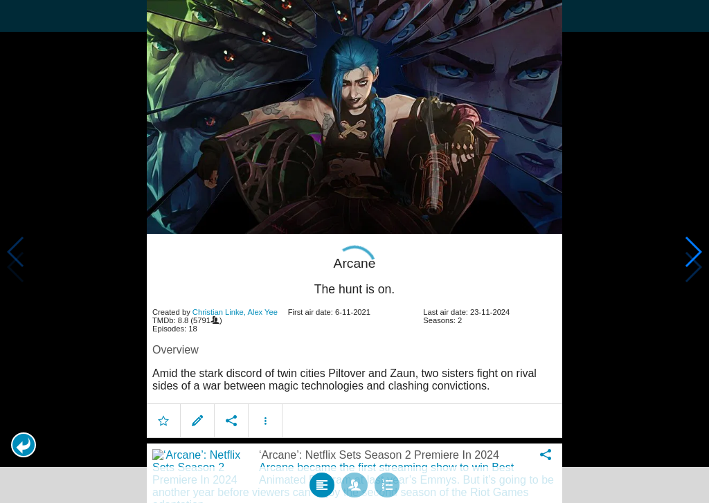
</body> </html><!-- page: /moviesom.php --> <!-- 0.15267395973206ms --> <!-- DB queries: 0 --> (354, 251)
